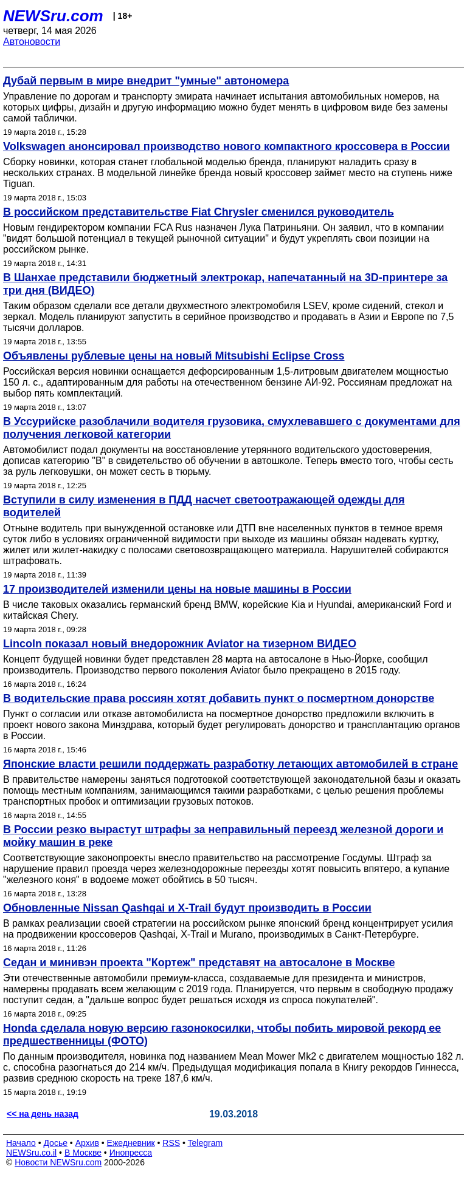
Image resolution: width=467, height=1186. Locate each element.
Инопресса (131, 1152)
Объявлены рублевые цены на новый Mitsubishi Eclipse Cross (174, 356)
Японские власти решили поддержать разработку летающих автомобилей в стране (230, 764)
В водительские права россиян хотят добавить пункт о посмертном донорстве (218, 698)
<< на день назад (42, 1114)
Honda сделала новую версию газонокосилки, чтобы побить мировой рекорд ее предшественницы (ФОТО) (222, 1034)
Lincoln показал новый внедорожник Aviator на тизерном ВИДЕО (179, 644)
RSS (171, 1143)
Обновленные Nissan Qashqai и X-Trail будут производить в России (187, 908)
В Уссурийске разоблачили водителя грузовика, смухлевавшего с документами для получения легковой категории (231, 427)
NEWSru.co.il (31, 1152)
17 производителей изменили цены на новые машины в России (177, 589)
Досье (55, 1143)
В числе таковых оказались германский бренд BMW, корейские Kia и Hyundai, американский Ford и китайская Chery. (227, 610)
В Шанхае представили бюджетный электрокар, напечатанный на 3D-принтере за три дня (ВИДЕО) (225, 283)
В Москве (83, 1152)
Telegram (205, 1143)
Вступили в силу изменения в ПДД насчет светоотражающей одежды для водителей (203, 506)
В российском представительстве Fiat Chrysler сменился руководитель (198, 212)
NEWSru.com (53, 16)
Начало (21, 1143)
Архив (87, 1143)
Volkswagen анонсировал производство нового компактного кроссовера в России (226, 146)
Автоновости (31, 41)
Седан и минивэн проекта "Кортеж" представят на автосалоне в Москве (199, 962)
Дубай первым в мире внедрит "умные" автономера (146, 81)
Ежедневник (131, 1143)
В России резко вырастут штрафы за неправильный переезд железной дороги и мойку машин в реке (223, 835)
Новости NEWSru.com (58, 1162)
